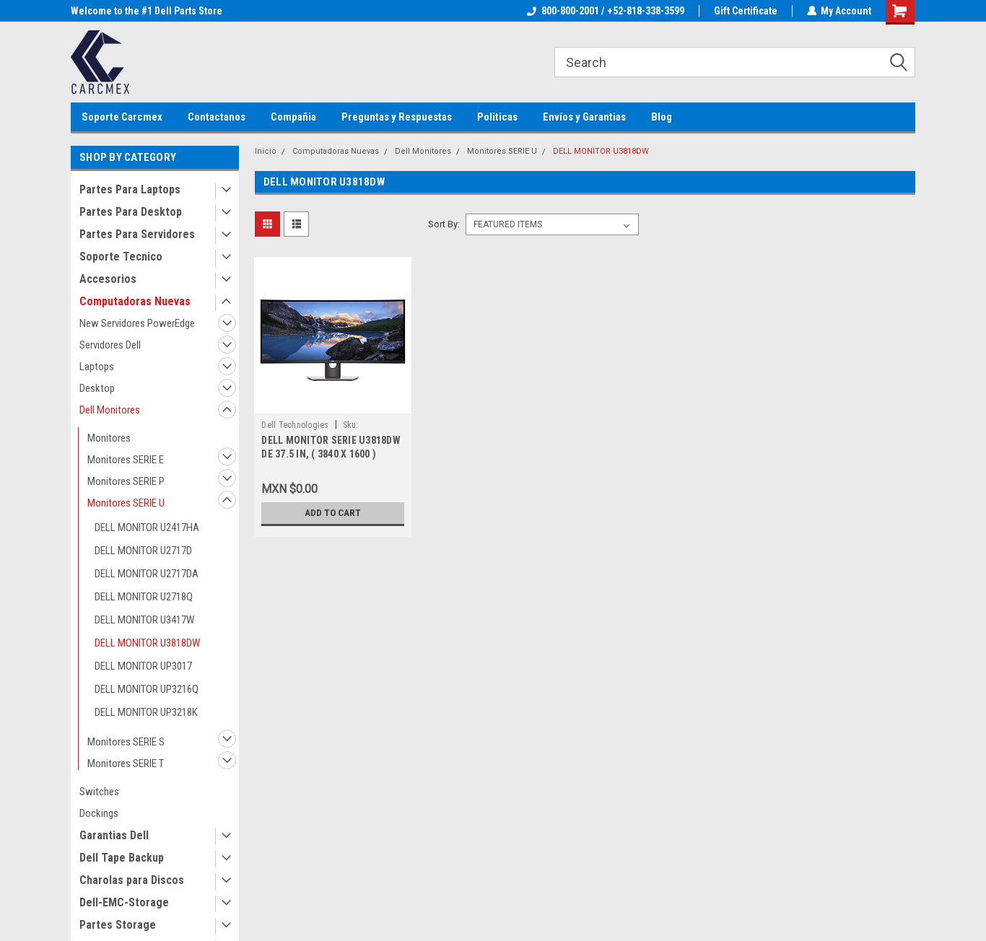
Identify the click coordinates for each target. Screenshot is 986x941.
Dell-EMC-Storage (124, 902)
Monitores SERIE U (126, 502)
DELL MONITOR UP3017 (143, 666)
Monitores (109, 438)
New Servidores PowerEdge (137, 323)
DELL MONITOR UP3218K (146, 712)
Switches (99, 791)
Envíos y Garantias (584, 116)
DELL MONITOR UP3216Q (146, 689)
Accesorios (107, 279)
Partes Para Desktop (130, 212)
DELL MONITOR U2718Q (144, 596)
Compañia (293, 116)
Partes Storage (117, 925)
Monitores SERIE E (125, 459)
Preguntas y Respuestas (396, 116)
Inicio (265, 151)
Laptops (96, 366)
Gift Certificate (745, 11)
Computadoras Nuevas (135, 301)
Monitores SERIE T (125, 763)
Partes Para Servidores (137, 234)
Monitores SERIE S (126, 741)
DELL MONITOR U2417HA (147, 527)
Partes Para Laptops (129, 189)
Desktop (97, 388)
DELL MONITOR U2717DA (146, 573)
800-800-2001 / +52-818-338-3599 (605, 11)
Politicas (497, 116)
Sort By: (444, 224)
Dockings (98, 813)
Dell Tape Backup (121, 858)
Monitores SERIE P (126, 481)
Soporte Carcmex (122, 116)
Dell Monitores (109, 409)
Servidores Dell (110, 344)
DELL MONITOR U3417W (144, 619)
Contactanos (216, 116)
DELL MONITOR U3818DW (147, 642)
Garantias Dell (114, 835)
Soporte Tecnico (120, 256)
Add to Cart (333, 513)
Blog (661, 116)
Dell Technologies (294, 425)
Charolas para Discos (131, 880)
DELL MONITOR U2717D (143, 550)
